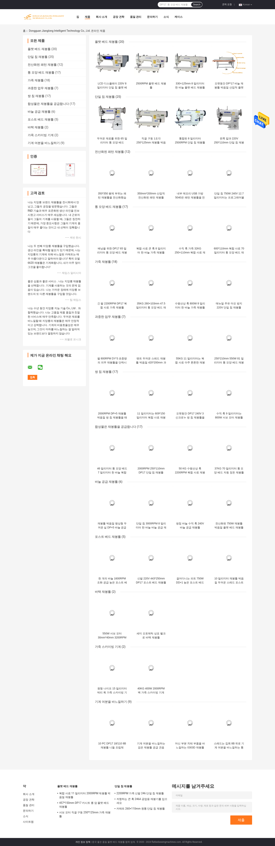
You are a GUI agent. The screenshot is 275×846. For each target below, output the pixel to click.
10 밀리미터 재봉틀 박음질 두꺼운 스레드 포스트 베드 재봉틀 (228, 582)
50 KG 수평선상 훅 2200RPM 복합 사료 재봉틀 (190, 472)
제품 (87, 16)
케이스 (179, 16)
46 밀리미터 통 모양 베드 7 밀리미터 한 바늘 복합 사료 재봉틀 (112, 472)
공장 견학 (118, 16)
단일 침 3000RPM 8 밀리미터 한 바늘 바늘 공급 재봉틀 (151, 527)
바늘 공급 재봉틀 (39, 111)
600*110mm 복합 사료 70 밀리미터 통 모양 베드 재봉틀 (229, 252)
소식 (166, 16)
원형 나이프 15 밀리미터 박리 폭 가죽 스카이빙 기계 (112, 692)
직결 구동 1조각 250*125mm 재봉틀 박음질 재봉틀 (151, 142)
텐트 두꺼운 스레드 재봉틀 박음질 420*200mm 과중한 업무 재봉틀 (151, 362)
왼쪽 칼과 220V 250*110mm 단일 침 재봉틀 (229, 142)
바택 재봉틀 (36, 127)
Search (196, 4)
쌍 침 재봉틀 (36, 96)
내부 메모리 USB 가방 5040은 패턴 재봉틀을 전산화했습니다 (190, 197)
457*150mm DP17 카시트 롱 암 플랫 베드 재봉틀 (84, 804)
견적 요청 (227, 4)
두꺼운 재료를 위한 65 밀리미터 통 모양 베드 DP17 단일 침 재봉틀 (112, 142)
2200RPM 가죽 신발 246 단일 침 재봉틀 (140, 793)
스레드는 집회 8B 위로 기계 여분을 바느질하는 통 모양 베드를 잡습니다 (229, 747)
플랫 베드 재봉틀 (39, 49)
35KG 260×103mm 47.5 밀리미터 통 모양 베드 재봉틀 (151, 307)
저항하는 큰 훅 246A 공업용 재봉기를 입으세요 (141, 800)
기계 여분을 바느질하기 (44, 143)
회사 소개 (101, 16)
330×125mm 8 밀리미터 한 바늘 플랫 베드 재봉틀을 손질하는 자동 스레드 (190, 87)
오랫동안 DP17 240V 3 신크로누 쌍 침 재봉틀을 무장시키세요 (190, 417)
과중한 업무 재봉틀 (41, 88)
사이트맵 (28, 821)
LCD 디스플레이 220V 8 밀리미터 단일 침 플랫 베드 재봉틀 (112, 87)
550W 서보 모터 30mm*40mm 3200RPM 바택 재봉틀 (112, 637)
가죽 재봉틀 (36, 80)
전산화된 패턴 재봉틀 (42, 64)
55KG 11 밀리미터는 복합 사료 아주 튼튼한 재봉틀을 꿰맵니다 (190, 362)
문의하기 (152, 16)
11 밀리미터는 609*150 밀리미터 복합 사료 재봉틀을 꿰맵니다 (151, 417)
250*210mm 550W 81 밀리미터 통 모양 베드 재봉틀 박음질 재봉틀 (229, 362)
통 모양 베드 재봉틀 (41, 72)
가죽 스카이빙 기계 (41, 135)
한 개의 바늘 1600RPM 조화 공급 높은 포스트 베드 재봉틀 (112, 582)
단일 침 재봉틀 (38, 57)
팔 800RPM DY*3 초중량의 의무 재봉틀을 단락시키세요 (112, 362)
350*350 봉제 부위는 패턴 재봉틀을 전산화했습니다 (112, 197)
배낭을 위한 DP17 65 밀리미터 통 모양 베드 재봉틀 (112, 252)
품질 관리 (135, 16)
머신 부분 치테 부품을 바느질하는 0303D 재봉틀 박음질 (190, 747)
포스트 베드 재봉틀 (41, 119)
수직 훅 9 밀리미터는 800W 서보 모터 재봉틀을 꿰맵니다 (229, 417)
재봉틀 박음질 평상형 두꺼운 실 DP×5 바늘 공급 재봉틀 (112, 527)
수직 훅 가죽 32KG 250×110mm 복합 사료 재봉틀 (190, 252)
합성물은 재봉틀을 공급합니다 (48, 104)
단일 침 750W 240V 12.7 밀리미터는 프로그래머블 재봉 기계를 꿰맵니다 (229, 197)
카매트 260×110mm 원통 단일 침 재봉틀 (140, 808)
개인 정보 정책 (82, 842)
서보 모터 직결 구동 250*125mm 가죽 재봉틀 (85, 814)
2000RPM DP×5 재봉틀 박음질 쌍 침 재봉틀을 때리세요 (112, 417)
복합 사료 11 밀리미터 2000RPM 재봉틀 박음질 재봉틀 (84, 795)
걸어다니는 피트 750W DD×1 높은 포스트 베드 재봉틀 (190, 582)
